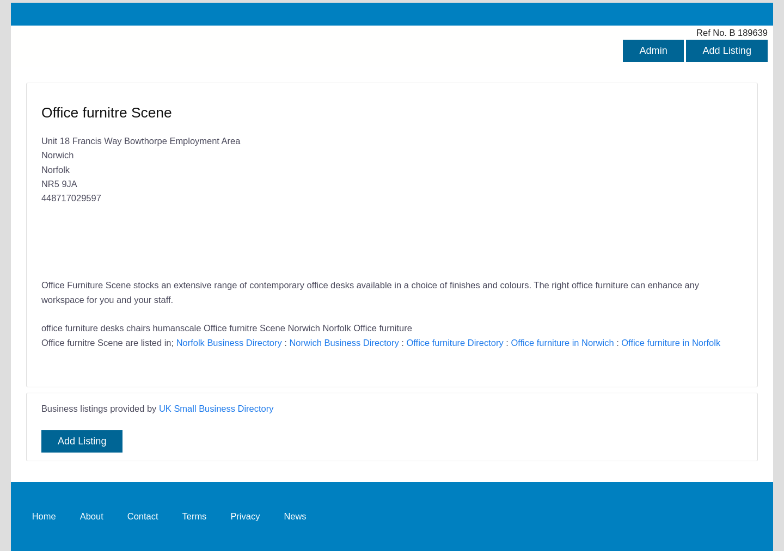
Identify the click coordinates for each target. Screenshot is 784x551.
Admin (653, 50)
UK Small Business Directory (216, 408)
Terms (194, 516)
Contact (142, 516)
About (91, 516)
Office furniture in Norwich (562, 343)
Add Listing (726, 50)
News (295, 516)
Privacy (245, 516)
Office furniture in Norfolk (670, 343)
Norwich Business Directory (344, 343)
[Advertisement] (562, 182)
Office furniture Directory (454, 343)
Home (44, 516)
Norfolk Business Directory (229, 343)
